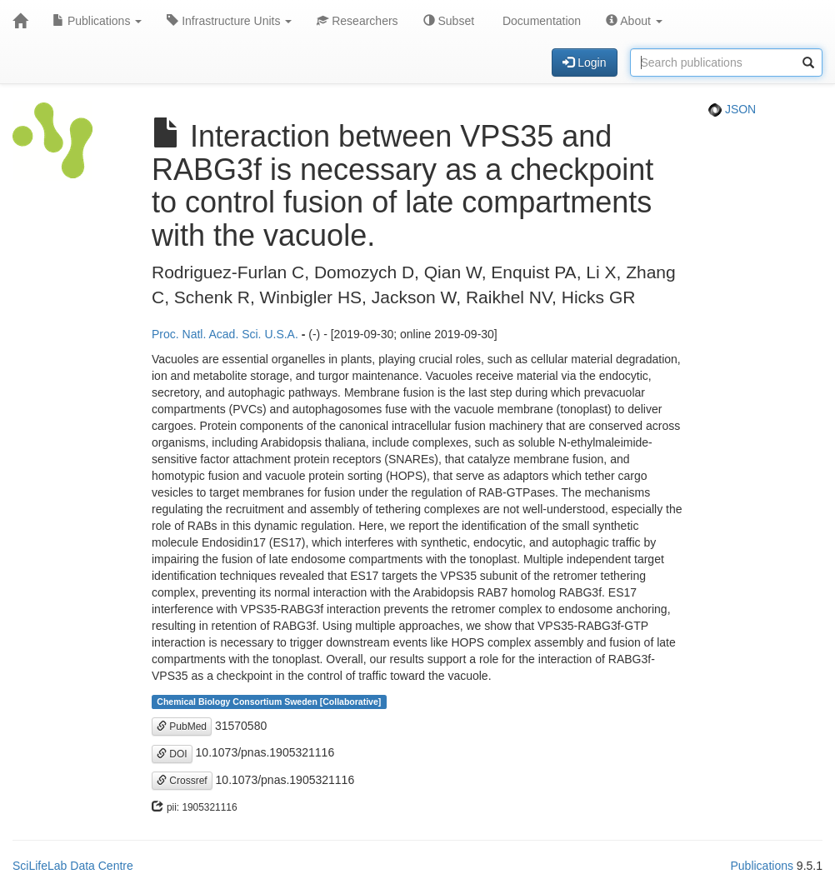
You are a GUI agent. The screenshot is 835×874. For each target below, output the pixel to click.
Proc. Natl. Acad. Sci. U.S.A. (225, 334)
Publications (97, 20)
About (634, 20)
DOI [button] (172, 754)
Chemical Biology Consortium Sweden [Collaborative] (269, 702)
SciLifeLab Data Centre (72, 865)
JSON (732, 109)
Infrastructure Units (229, 20)
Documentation (540, 20)
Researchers (357, 20)
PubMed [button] (182, 726)
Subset (448, 20)
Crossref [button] (182, 781)
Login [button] (584, 62)
